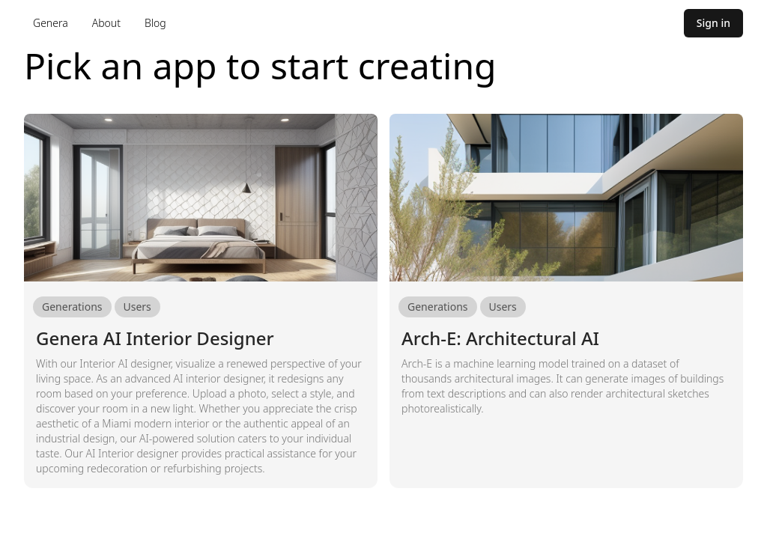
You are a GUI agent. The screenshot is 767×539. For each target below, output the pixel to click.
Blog (155, 23)
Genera (50, 23)
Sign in (713, 23)
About (106, 23)
